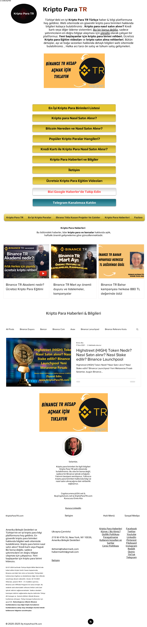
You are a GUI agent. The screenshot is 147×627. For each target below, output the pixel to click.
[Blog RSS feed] (90, 622)
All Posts (10, 329)
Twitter (131, 531)
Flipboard (131, 542)
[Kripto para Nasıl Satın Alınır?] (74, 118)
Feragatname (110, 537)
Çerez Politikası (110, 545)
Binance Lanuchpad (90, 329)
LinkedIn (131, 537)
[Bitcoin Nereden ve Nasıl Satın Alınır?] (74, 128)
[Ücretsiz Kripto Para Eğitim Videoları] (74, 180)
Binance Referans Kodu (116, 329)
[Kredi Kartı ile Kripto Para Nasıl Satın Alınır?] (74, 149)
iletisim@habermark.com (65, 548)
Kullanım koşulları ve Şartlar (110, 541)
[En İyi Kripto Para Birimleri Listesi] (74, 108)
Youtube (131, 534)
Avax (72, 329)
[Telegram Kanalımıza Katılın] (74, 202)
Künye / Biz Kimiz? (111, 531)
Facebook (131, 528)
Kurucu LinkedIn (73, 508)
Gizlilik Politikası (110, 534)
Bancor (43, 329)
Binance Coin (59, 329)
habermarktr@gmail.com (65, 551)
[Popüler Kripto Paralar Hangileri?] (74, 138)
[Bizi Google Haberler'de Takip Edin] (74, 191)
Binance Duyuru (27, 329)
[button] (137, 329)
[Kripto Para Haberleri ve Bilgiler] (74, 159)
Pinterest (131, 540)
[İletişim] (74, 170)
